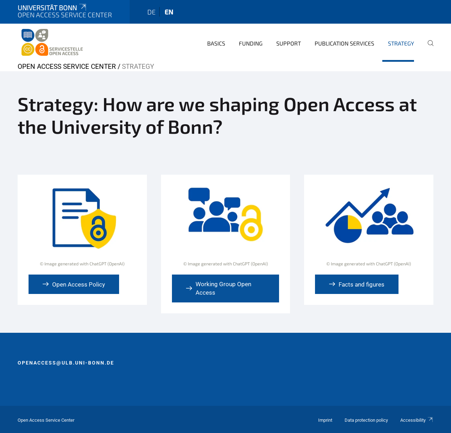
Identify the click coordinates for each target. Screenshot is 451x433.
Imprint (325, 420)
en (169, 12)
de (151, 12)
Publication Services (344, 43)
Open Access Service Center (67, 66)
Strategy (401, 43)
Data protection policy (366, 420)
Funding (250, 43)
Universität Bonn (52, 8)
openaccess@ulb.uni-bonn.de (66, 363)
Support (288, 43)
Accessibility (416, 420)
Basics (216, 43)
